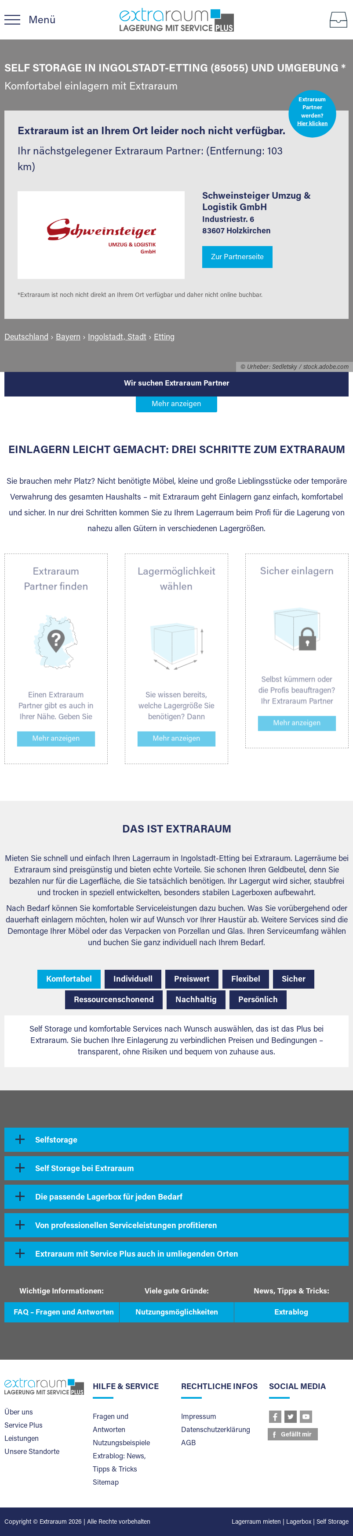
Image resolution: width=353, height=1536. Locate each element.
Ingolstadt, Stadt (117, 338)
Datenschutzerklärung (215, 1430)
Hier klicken (312, 124)
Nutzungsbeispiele (121, 1443)
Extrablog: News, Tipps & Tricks (119, 1463)
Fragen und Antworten (110, 1424)
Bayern (68, 338)
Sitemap (106, 1482)
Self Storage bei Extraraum (84, 1169)
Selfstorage (56, 1141)
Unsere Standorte (31, 1452)
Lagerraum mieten (256, 1522)
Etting (164, 338)
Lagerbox (298, 1522)
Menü (42, 20)
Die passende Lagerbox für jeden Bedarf (108, 1198)
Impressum (198, 1417)
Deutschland (26, 338)
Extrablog (291, 1313)
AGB (188, 1443)
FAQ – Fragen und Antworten (64, 1313)
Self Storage (333, 1522)
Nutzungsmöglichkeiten (176, 1313)
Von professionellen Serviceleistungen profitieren (126, 1226)
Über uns (18, 1412)
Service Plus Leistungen (23, 1432)
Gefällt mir (296, 1435)
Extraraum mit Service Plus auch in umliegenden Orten (136, 1255)
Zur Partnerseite (237, 257)
